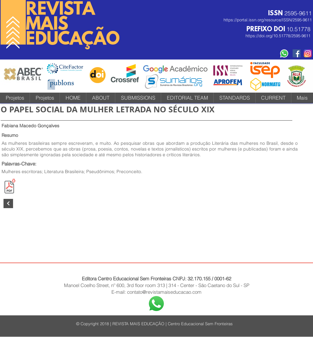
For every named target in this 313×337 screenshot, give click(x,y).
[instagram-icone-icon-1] (308, 53)
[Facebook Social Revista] (297, 53)
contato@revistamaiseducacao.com (164, 292)
